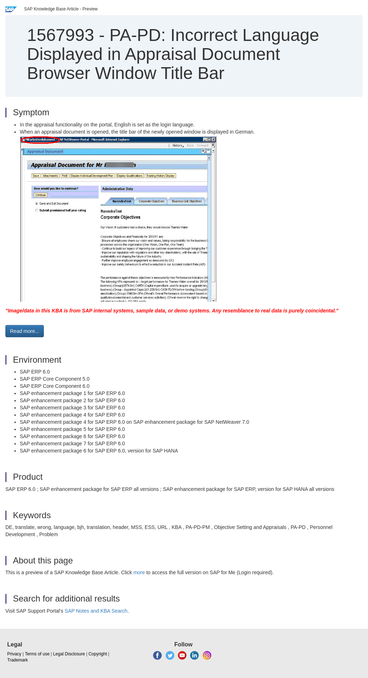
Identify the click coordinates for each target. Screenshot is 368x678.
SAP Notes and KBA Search (96, 611)
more (139, 572)
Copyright (97, 653)
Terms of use (37, 653)
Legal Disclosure (69, 653)
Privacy (14, 653)
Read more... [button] (24, 331)
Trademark (17, 660)
